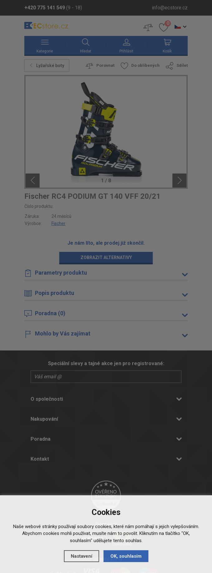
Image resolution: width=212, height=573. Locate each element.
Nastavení (81, 556)
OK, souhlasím (126, 556)
